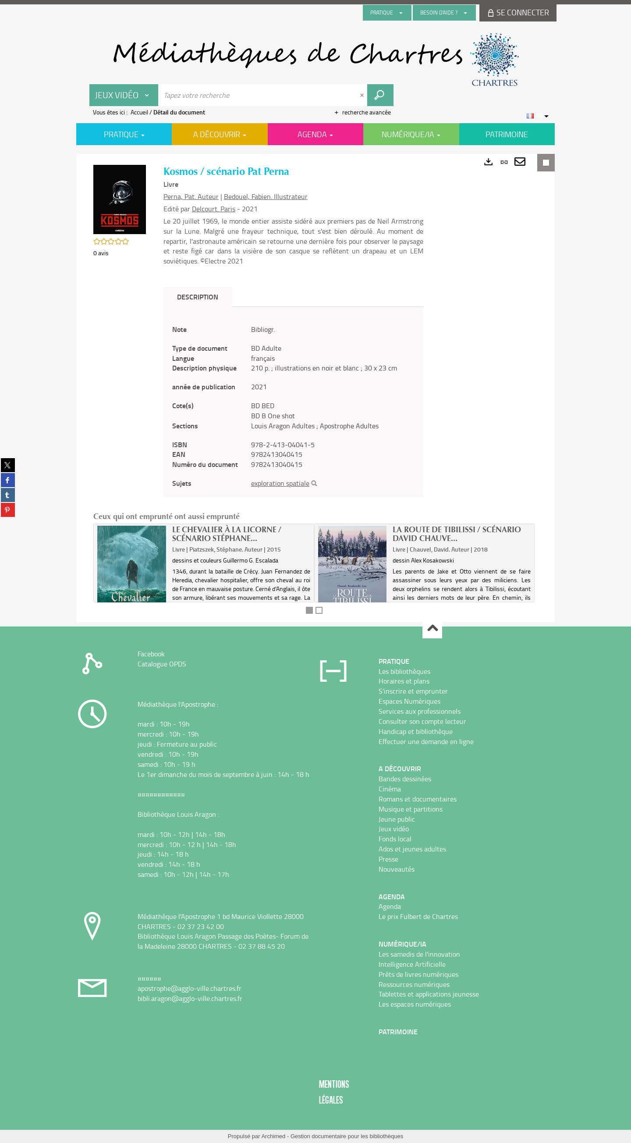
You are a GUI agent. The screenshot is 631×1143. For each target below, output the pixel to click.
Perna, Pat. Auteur (191, 196)
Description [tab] (197, 297)
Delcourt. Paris (213, 209)
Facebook (151, 654)
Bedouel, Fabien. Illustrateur (266, 196)
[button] (119, 199)
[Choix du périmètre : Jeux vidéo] (124, 95)
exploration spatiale (280, 483)
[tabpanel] (293, 406)
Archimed (273, 1136)
